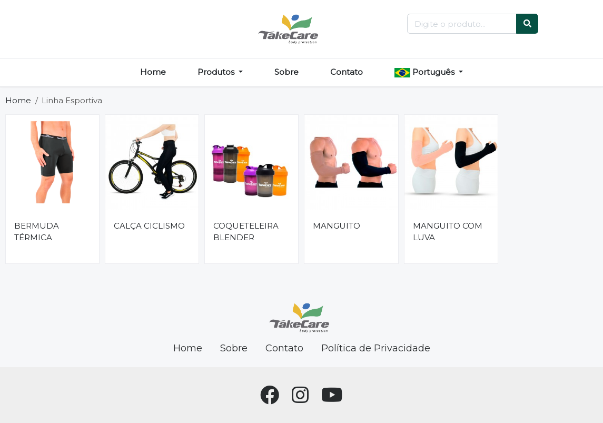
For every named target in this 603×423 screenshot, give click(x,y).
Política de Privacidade (375, 348)
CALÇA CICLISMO (149, 226)
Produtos (216, 72)
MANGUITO (336, 226)
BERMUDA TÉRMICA (36, 232)
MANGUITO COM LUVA (447, 232)
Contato (346, 72)
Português (425, 72)
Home (153, 72)
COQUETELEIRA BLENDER (246, 232)
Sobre (286, 72)
